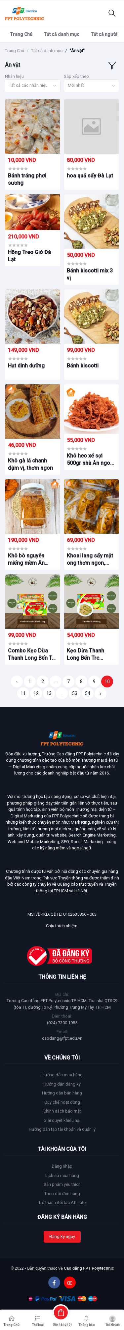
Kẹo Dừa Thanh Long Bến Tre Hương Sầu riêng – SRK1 (89, 655)
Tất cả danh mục (61, 34)
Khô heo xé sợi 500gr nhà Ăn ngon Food (90, 460)
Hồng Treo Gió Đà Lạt (29, 256)
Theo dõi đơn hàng (62, 1193)
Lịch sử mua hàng (62, 1175)
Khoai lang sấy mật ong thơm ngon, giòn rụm (90, 560)
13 (49, 693)
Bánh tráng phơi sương (27, 179)
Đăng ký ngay (62, 1236)
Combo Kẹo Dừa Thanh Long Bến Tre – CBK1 (32, 655)
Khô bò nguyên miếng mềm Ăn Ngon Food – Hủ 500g (28, 560)
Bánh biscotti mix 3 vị (90, 274)
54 (87, 693)
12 (36, 693)
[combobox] (33, 85)
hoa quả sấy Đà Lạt (90, 176)
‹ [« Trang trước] (17, 681)
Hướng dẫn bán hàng (62, 1093)
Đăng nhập (62, 1166)
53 (74, 693)
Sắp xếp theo (76, 76)
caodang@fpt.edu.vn (62, 1038)
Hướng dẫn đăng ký (62, 1084)
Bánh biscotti (83, 366)
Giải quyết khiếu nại (62, 1120)
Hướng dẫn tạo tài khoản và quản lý (62, 1129)
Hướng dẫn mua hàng (62, 1074)
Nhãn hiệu (14, 76)
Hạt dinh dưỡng (26, 366)
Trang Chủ (21, 34)
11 (23, 693)
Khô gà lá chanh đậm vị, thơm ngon (30, 464)
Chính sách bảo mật (62, 1111)
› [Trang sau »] (100, 693)
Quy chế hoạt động (62, 1102)
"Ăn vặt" (77, 50)
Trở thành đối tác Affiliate (62, 1202)
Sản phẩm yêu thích (62, 1184)
